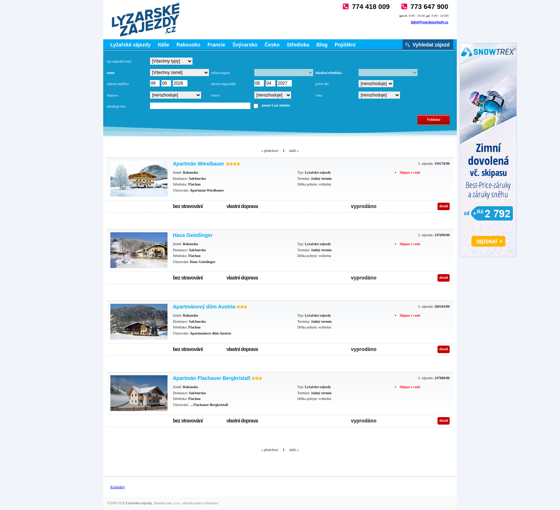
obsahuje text (116, 106)
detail (443, 206)
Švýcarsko (245, 45)
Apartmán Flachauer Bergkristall (211, 378)
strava (215, 95)
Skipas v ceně (410, 172)
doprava (112, 95)
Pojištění (345, 45)
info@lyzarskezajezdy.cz (429, 22)
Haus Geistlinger (192, 235)
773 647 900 (429, 6)
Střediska (298, 45)
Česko (272, 45)
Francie (216, 45)
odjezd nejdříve (118, 84)
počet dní (322, 84)
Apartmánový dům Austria (204, 307)
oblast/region (220, 73)
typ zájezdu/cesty (119, 61)
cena (318, 95)
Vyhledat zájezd (431, 45)
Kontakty (117, 487)
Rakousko (188, 45)
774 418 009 (371, 6)
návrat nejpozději (223, 84)
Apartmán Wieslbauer (198, 164)
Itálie (163, 45)
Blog (322, 45)
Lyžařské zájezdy (130, 45)
